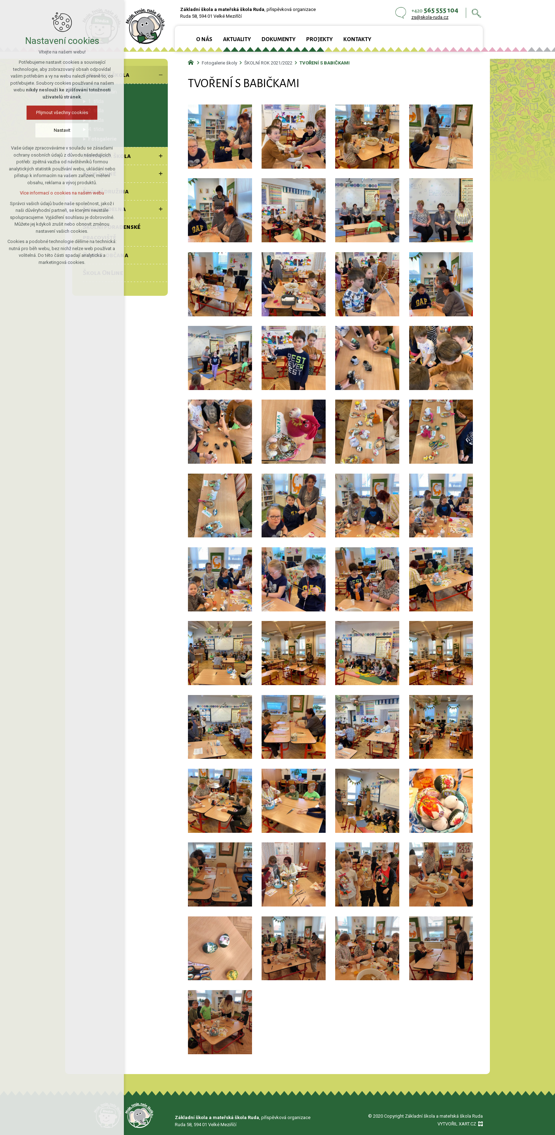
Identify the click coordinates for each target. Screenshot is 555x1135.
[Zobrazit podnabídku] (161, 156)
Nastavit (62, 130)
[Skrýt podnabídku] (161, 75)
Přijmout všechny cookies (62, 112)
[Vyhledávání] (476, 13)
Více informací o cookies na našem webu (62, 193)
